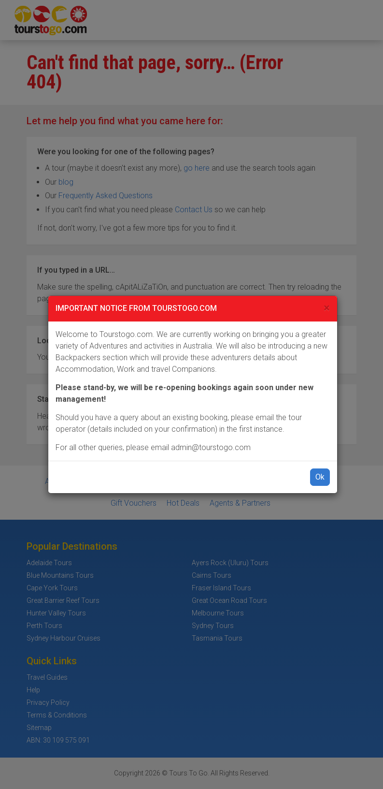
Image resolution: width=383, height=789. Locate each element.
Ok (320, 477)
